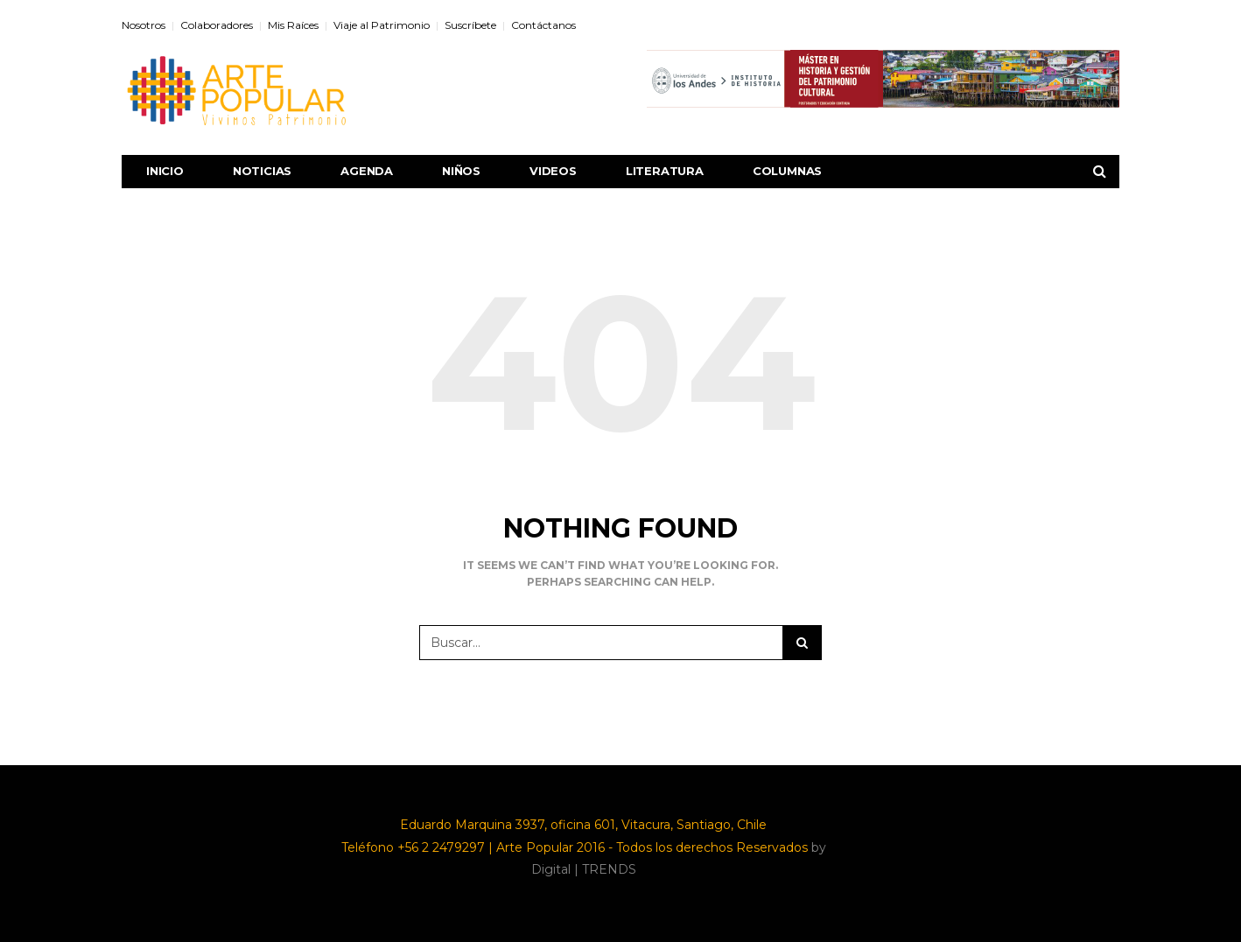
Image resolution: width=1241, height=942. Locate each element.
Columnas (787, 171)
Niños (461, 171)
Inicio (165, 171)
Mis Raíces (293, 25)
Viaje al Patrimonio (381, 25)
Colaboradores (216, 25)
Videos (553, 171)
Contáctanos (543, 25)
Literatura (665, 171)
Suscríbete (470, 25)
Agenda (366, 171)
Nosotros (143, 25)
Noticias (262, 171)
